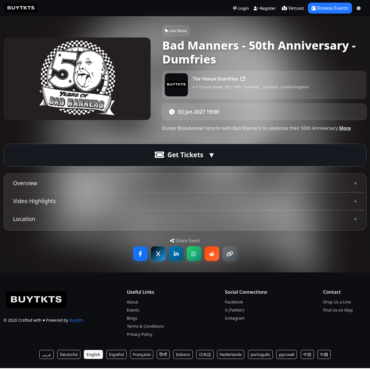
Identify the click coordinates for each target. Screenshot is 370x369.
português (260, 355)
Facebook (234, 303)
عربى (46, 355)
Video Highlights (34, 202)
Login (241, 8)
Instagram (235, 319)
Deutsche (69, 355)
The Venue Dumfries (219, 79)
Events (133, 311)
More (345, 129)
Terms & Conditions (145, 327)
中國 (324, 355)
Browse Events (330, 8)
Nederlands (231, 355)
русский (286, 355)
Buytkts (76, 321)
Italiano (183, 355)
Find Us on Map (338, 311)
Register (265, 8)
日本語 (205, 355)
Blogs (132, 319)
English (93, 355)
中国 (307, 355)
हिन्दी (163, 355)
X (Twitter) (234, 311)
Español (116, 355)
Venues (293, 8)
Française (142, 355)
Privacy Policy (139, 335)
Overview (25, 184)
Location (24, 220)
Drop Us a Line (337, 303)
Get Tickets (179, 155)
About (132, 303)
